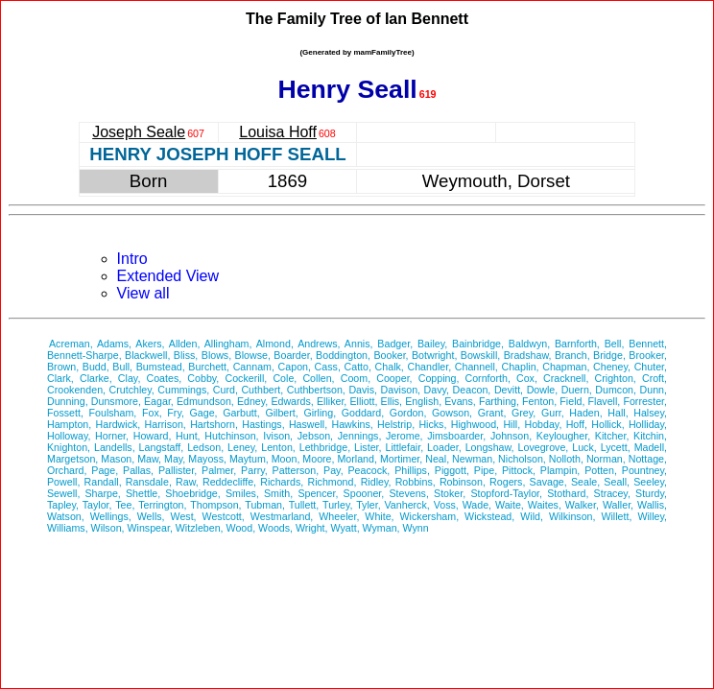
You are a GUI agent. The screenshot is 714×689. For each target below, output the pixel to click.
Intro (132, 258)
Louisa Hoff (278, 132)
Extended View (168, 276)
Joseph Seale (138, 132)
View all (143, 293)
